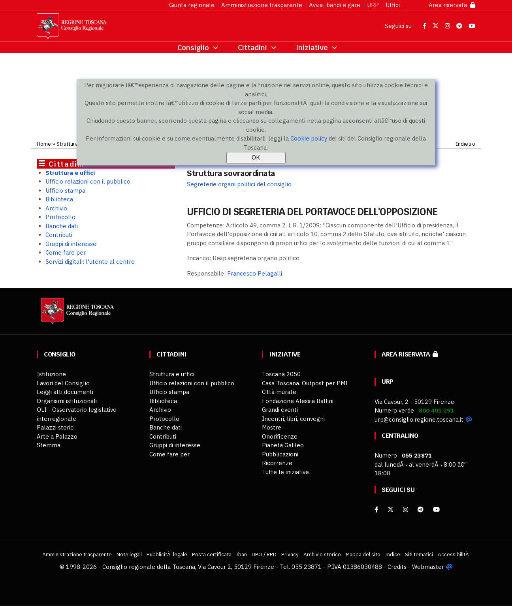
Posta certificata (212, 554)
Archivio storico (322, 554)
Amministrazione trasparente (261, 5)
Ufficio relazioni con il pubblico (87, 181)
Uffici (393, 5)
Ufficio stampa (65, 190)
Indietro (465, 143)
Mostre (271, 427)
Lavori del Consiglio (63, 383)
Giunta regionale (192, 5)
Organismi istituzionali (67, 401)
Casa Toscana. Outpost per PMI (305, 383)
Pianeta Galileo (283, 445)
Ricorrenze (277, 463)
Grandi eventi (280, 409)
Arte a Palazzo (57, 436)
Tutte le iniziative (285, 472)
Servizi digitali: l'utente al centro (90, 261)
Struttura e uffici (70, 172)
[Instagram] (405, 509)
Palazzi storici (56, 427)
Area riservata (452, 5)
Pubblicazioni (280, 454)
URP (373, 5)
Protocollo (60, 217)
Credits (397, 566)
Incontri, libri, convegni (293, 418)
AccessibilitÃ (454, 554)
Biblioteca (59, 199)
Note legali (129, 554)
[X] (390, 509)
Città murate (279, 392)
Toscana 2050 (281, 374)
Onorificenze (279, 436)
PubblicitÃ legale (167, 554)
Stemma (48, 445)
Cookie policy (308, 138)
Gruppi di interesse (70, 244)
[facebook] (376, 509)
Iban (241, 554)
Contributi (58, 234)
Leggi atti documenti (65, 392)
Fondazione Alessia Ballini (297, 401)
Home (44, 143)
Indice (392, 554)
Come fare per (65, 252)
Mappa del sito (363, 554)
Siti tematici (419, 554)
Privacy (290, 554)
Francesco (254, 273)
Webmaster (428, 566)
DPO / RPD (264, 554)
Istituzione (51, 374)
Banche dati (61, 226)
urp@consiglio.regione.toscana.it (419, 419)
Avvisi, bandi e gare (334, 5)
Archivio (56, 208)
